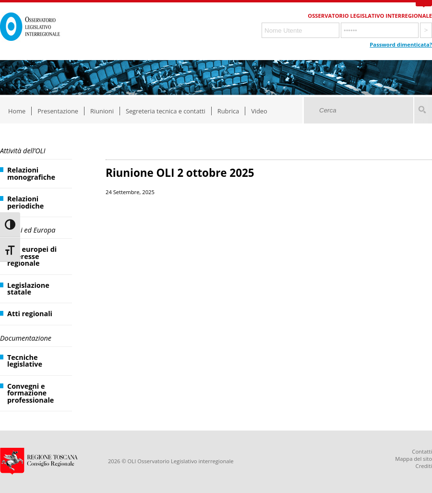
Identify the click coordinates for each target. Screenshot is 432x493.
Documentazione (25, 338)
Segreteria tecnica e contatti (165, 111)
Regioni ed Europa (27, 229)
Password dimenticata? (401, 44)
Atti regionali (29, 313)
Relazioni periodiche (25, 202)
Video (259, 111)
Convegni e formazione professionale (30, 393)
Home (16, 111)
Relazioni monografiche (31, 173)
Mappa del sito (413, 458)
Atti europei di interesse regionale (32, 256)
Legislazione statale (28, 288)
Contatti (422, 451)
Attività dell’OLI (22, 150)
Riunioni (102, 111)
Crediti (424, 465)
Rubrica (228, 111)
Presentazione (57, 111)
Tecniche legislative (24, 361)
